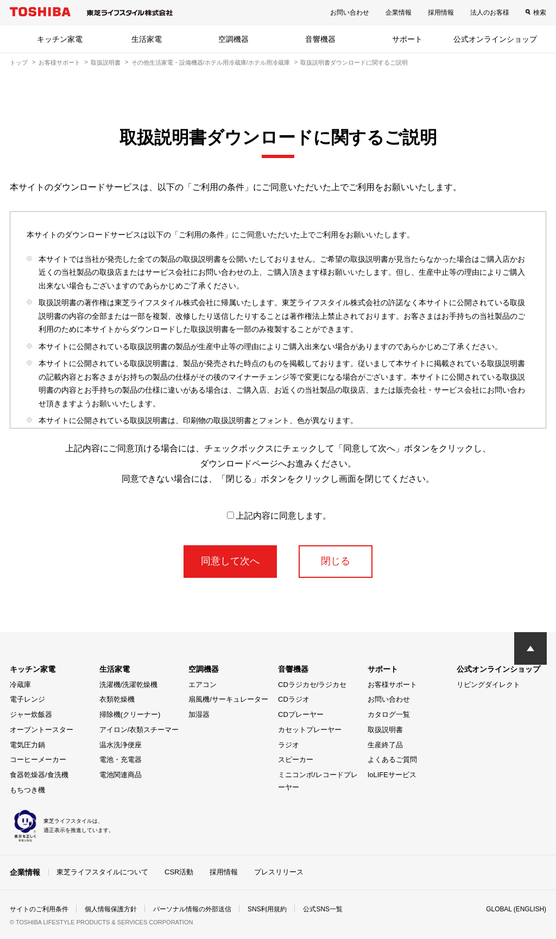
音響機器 (320, 39)
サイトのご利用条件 (39, 908)
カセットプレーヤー (310, 730)
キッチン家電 (60, 39)
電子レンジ (27, 699)
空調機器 (233, 39)
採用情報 (441, 12)
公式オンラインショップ (495, 39)
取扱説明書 (106, 62)
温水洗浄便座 (120, 745)
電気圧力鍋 (27, 745)
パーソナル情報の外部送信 (192, 908)
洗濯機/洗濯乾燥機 (128, 684)
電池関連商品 (120, 775)
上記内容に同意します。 (279, 515)
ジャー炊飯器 (31, 714)
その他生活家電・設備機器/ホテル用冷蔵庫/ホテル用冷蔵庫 (210, 62)
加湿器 (199, 714)
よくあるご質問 (392, 759)
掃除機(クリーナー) (130, 714)
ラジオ (288, 745)
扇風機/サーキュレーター (228, 699)
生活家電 (146, 39)
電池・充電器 (120, 759)
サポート (407, 39)
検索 (539, 12)
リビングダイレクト (488, 684)
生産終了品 (385, 745)
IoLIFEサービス (392, 775)
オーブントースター (41, 730)
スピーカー (295, 759)
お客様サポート (59, 62)
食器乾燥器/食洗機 (39, 775)
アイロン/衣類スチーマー (139, 730)
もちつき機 (27, 790)
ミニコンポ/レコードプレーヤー (318, 781)
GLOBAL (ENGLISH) (515, 908)
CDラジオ (293, 699)
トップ (19, 62)
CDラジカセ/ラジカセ (312, 684)
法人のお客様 (489, 12)
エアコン (202, 684)
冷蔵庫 (20, 684)
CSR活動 (179, 872)
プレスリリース (279, 872)
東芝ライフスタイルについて (102, 872)
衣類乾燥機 (117, 699)
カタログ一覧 (389, 714)
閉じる (335, 561)
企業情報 (399, 12)
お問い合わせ (349, 12)
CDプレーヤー (301, 714)
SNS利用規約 (267, 908)
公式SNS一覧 (323, 908)
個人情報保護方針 (111, 908)
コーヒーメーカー (38, 759)
